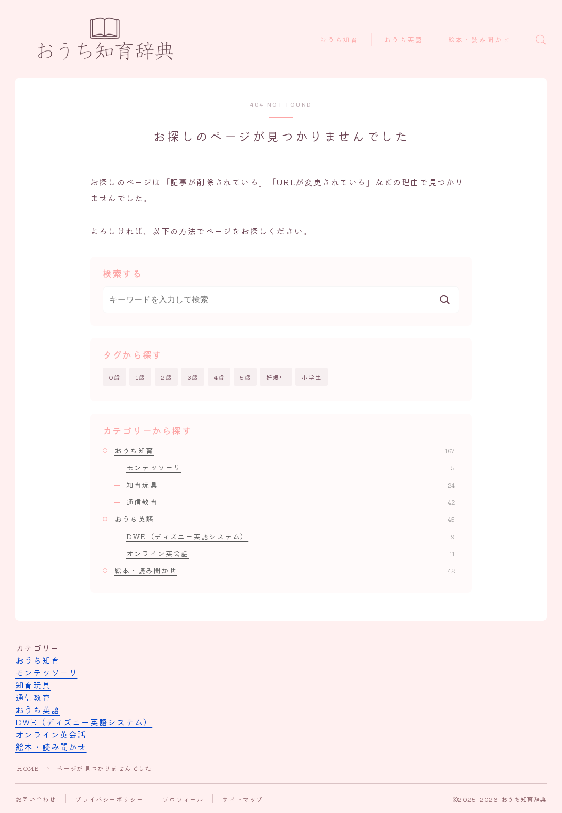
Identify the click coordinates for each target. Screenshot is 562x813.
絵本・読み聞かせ (479, 40)
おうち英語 (403, 40)
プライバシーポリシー (109, 798)
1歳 (140, 376)
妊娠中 (276, 376)
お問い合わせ (35, 798)
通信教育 (290, 502)
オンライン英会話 (290, 553)
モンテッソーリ (290, 468)
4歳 (219, 376)
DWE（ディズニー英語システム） (290, 536)
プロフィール (182, 798)
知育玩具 (290, 485)
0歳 (115, 376)
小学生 (312, 376)
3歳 (193, 376)
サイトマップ (242, 798)
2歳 (166, 376)
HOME (27, 768)
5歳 (245, 376)
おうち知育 (339, 40)
